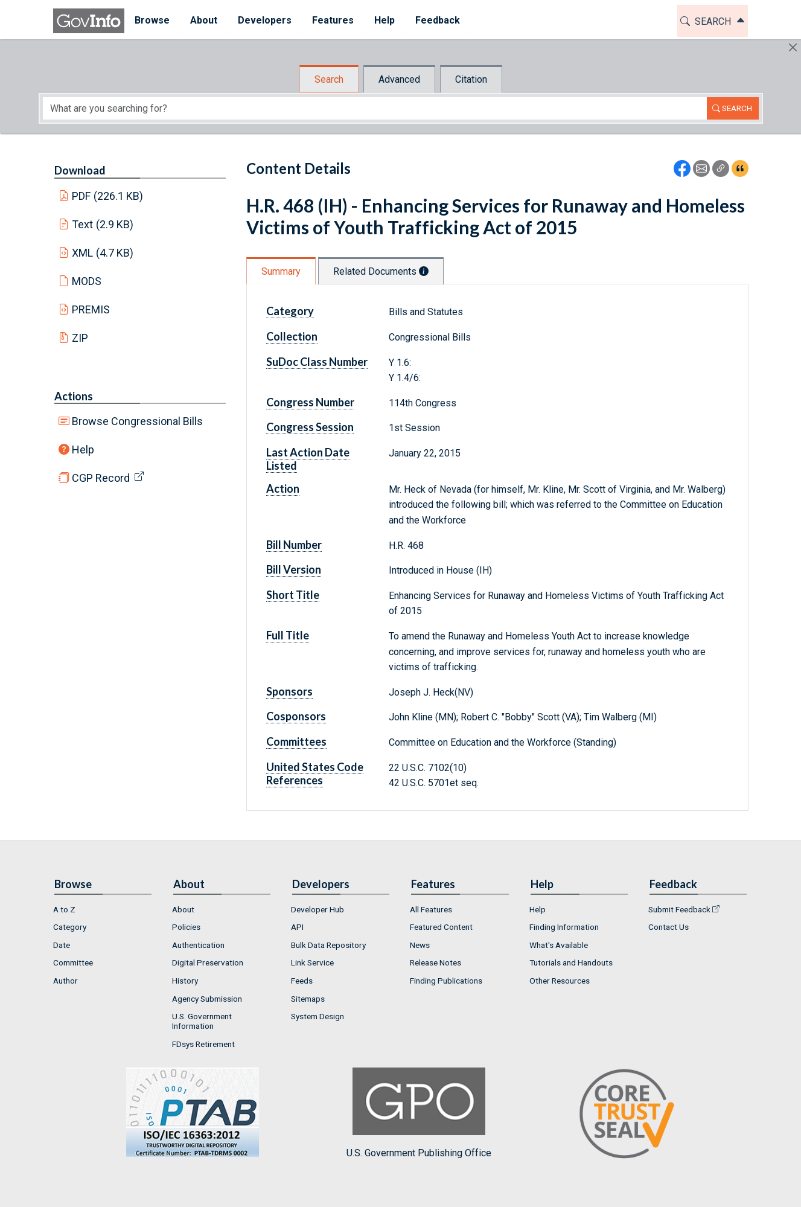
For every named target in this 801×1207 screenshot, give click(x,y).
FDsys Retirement (203, 1044)
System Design (317, 1016)
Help (83, 449)
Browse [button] (152, 20)
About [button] (203, 20)
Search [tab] (328, 79)
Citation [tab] (471, 79)
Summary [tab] (281, 271)
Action (282, 488)
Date (61, 945)
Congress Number (310, 402)
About (183, 909)
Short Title (292, 594)
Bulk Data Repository (328, 945)
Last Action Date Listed (307, 459)
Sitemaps (308, 999)
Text (102, 224)
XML (102, 252)
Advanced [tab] (399, 79)
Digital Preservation (207, 962)
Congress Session (310, 427)
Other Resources (559, 980)
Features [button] (333, 20)
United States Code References (314, 773)
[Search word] (375, 108)
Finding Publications (446, 980)
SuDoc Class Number (317, 361)
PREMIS (91, 309)
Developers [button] (265, 20)
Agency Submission (207, 999)
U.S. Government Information (202, 1021)
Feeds (302, 980)
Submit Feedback (679, 909)
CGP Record (101, 478)
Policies (186, 927)
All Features (431, 909)
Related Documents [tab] (381, 271)
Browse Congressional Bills (137, 421)
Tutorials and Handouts (571, 962)
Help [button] (384, 20)
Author (65, 980)
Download (80, 170)
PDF (107, 196)
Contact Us (668, 927)
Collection (292, 336)
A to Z (64, 909)
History (185, 980)
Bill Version (293, 569)
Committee (73, 962)
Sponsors (289, 691)
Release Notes (435, 962)
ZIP (80, 337)
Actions (73, 396)
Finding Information (564, 927)
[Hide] (793, 47)
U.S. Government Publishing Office (418, 1113)
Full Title (287, 635)
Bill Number (294, 544)
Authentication (198, 945)
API (297, 927)
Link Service (312, 962)
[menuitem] (152, 21)
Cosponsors (296, 716)
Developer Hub (317, 909)
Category (290, 311)
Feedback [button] (437, 20)
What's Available (558, 945)
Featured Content (441, 927)
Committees (296, 741)
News (420, 945)
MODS (86, 281)
